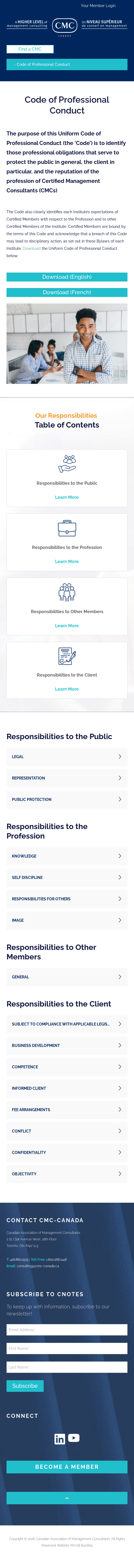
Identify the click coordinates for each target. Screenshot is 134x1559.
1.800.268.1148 (56, 1260)
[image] (67, 343)
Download (32, 248)
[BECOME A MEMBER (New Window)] (67, 1467)
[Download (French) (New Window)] (67, 292)
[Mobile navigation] (67, 64)
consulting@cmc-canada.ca (38, 1266)
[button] (67, 757)
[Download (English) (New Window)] (67, 277)
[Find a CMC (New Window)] (30, 49)
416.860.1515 (19, 1260)
